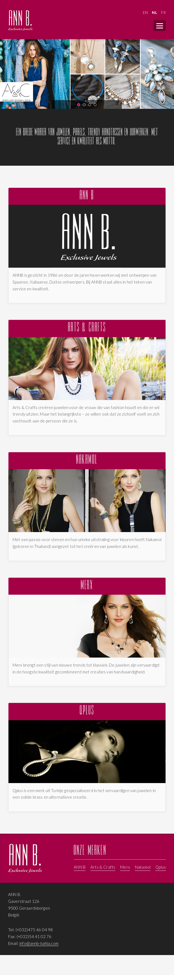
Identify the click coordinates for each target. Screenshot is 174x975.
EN (145, 12)
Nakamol (87, 460)
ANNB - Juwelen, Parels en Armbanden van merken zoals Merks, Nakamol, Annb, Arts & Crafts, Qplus (20, 20)
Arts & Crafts (87, 328)
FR (163, 12)
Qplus (87, 711)
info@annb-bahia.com (38, 943)
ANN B (87, 196)
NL (154, 12)
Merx (87, 586)
